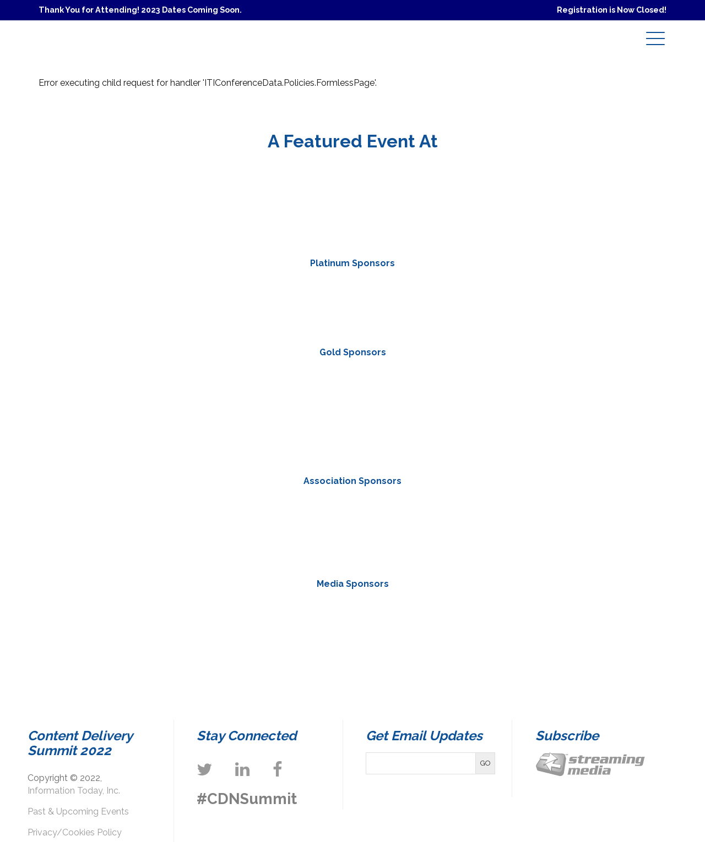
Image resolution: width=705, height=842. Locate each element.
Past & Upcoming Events (78, 811)
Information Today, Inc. (74, 790)
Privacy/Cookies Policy (75, 832)
